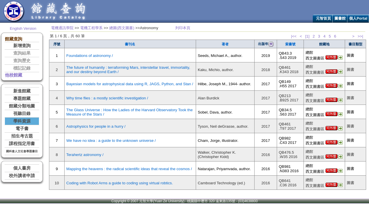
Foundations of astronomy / (89, 55)
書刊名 (130, 44)
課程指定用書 (22, 143)
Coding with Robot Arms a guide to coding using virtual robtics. (119, 183)
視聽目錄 (22, 113)
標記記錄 (22, 68)
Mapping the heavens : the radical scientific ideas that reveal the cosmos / (129, 169)
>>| (360, 36)
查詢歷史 (22, 60)
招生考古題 (22, 136)
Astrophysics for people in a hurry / (95, 126)
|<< (294, 36)
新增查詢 (22, 45)
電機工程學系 (91, 28)
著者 (225, 44)
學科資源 (22, 121)
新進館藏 (22, 91)
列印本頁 (182, 28)
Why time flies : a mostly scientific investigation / (107, 98)
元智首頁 (323, 18)
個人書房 (22, 168)
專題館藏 (22, 98)
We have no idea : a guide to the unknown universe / (111, 140)
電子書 (22, 128)
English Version (23, 28)
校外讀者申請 (22, 175)
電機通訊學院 (62, 28)
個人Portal (358, 18)
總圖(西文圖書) (121, 28)
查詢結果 (22, 53)
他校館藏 (13, 75)
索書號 (290, 44)
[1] (307, 36)
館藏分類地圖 (22, 106)
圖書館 (340, 18)
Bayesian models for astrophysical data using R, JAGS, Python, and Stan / (129, 84)
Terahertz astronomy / (84, 155)
